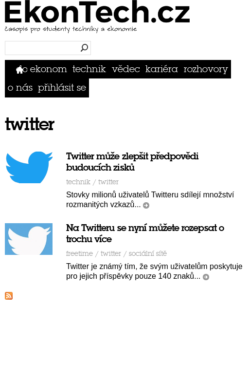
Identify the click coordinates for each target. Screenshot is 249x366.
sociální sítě (148, 254)
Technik (89, 69)
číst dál (146, 205)
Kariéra (161, 69)
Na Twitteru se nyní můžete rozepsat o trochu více (145, 233)
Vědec (126, 69)
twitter (108, 182)
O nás (20, 87)
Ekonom (48, 69)
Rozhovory (206, 69)
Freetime (79, 254)
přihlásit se (62, 87)
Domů (21, 69)
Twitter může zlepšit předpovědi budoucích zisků (132, 161)
